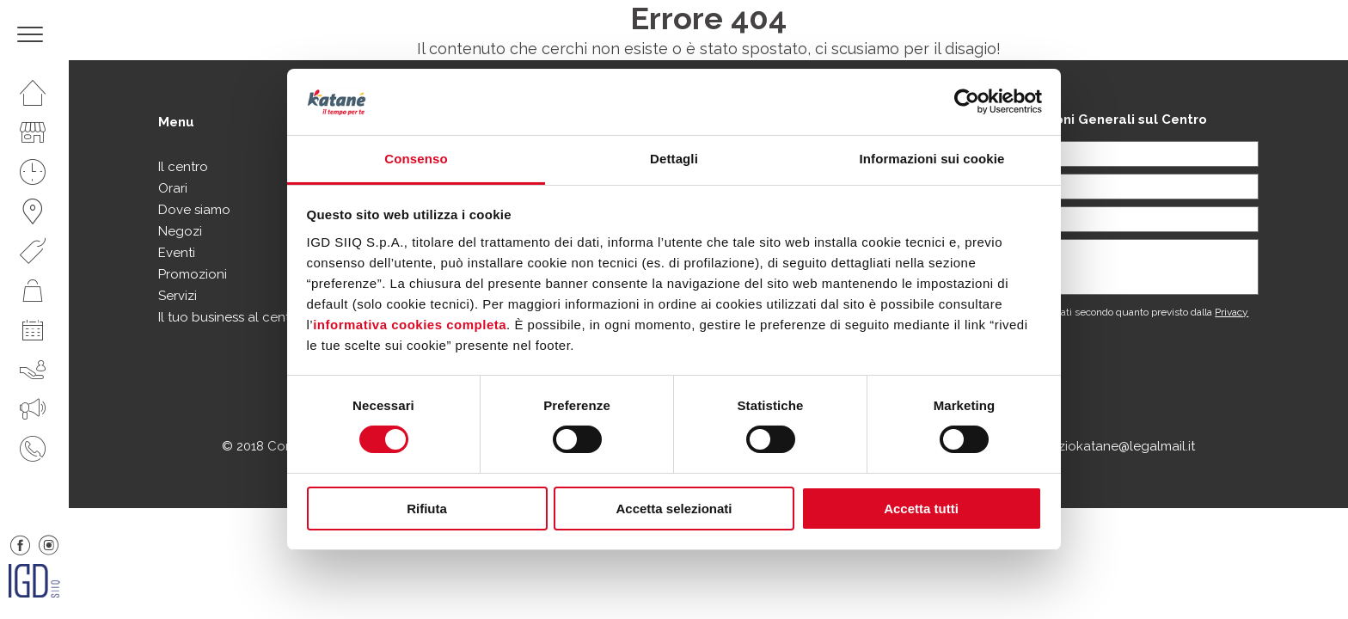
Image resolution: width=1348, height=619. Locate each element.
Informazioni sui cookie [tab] (932, 158)
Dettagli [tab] (674, 158)
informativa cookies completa (409, 324)
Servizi (177, 295)
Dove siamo (194, 210)
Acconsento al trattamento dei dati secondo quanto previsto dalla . (1081, 318)
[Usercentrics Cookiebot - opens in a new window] (967, 101)
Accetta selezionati (674, 508)
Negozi (180, 231)
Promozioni (192, 274)
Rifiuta (427, 508)
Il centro (183, 167)
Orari (172, 188)
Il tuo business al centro (230, 317)
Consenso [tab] (415, 158)
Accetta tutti (921, 508)
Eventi (176, 252)
